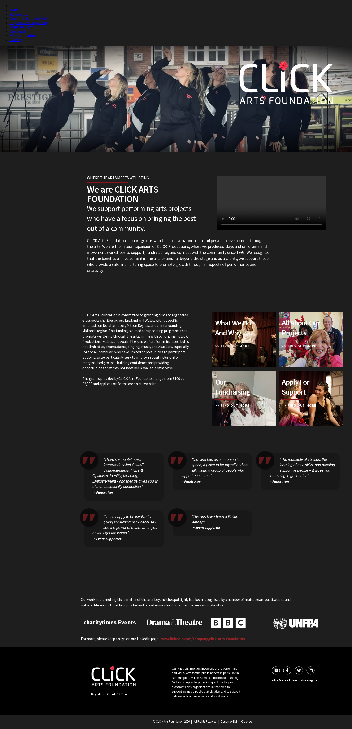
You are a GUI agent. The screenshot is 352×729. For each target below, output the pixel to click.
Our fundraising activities (28, 19)
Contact (15, 40)
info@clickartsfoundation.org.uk (293, 680)
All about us (18, 14)
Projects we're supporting (28, 23)
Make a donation (22, 36)
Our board (17, 31)
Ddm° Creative (242, 721)
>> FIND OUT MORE (232, 346)
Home (14, 10)
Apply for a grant (22, 27)
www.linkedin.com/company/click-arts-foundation (203, 638)
